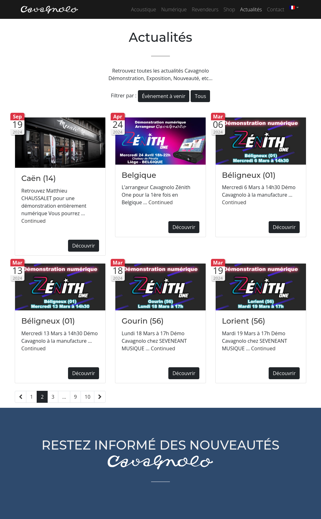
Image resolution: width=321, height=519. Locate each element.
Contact (275, 9)
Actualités (251, 9)
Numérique (174, 9)
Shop (229, 9)
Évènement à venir (164, 96)
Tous (200, 96)
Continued (33, 220)
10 (87, 396)
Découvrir (83, 245)
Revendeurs (205, 9)
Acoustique (143, 9)
